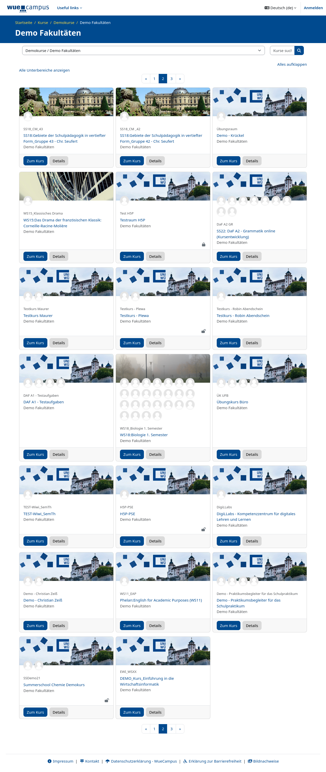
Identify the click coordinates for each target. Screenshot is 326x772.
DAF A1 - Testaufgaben (43, 401)
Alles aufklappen (292, 64)
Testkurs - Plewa (134, 315)
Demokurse (63, 22)
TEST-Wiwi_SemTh (39, 513)
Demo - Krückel (230, 135)
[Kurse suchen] (282, 50)
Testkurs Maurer (38, 315)
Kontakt (89, 761)
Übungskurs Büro (232, 401)
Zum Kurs (35, 160)
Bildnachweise (263, 761)
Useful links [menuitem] (68, 7)
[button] (280, 7)
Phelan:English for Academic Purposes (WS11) (161, 600)
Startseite (23, 22)
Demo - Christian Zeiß (42, 600)
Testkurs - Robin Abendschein (243, 315)
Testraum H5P (132, 219)
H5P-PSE (127, 513)
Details (59, 160)
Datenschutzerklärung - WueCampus (141, 761)
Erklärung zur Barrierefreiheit (212, 761)
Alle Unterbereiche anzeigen (44, 70)
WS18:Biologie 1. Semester (144, 434)
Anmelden (313, 7)
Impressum (60, 761)
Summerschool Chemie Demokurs (54, 684)
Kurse (43, 22)
